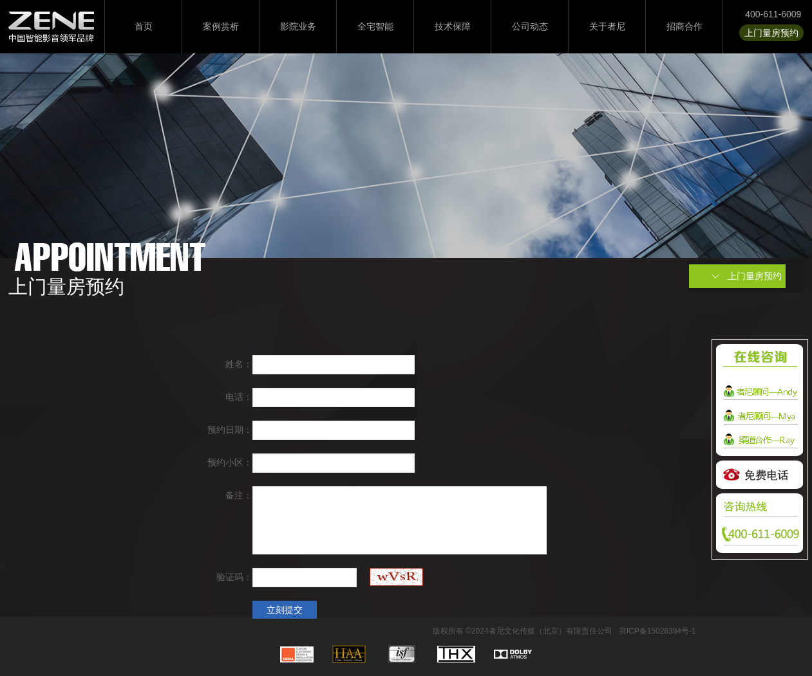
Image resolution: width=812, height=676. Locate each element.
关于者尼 (607, 26)
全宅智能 (375, 26)
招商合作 (684, 26)
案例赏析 (221, 26)
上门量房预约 (771, 33)
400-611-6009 (773, 14)
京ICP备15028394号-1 (657, 630)
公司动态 (530, 26)
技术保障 (453, 26)
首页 (144, 26)
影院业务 (298, 26)
